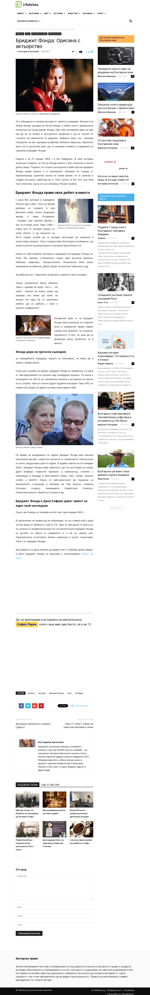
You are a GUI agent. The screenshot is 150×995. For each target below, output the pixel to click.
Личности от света (39, 34)
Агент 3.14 (102, 302)
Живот (21, 13)
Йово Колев (103, 479)
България (35, 13)
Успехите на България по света (113, 197)
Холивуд (79, 693)
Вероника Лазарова (107, 148)
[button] (130, 21)
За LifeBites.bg (98, 990)
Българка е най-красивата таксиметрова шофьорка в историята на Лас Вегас (114, 417)
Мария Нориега (105, 363)
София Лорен (27, 624)
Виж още (116, 507)
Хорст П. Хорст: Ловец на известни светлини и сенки (78, 725)
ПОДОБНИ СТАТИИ (28, 785)
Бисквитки (129, 990)
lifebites (102, 238)
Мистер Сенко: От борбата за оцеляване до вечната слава (27, 813)
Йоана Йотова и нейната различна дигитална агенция (79, 813)
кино (69, 693)
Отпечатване (79, 705)
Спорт (101, 13)
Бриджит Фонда (56, 693)
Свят (47, 13)
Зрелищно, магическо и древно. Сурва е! (33, 725)
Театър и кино (54, 34)
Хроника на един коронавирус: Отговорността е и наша (116, 356)
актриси (31, 693)
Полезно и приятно (28, 21)
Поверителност (114, 990)
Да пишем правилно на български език (112, 39)
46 (133, 148)
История (59, 13)
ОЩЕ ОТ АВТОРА (50, 785)
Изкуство (74, 13)
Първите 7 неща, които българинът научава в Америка (112, 231)
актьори (42, 693)
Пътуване (89, 13)
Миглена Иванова (107, 76)
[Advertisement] (77, 298)
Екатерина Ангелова (28, 51)
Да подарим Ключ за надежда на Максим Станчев (53, 843)
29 (133, 76)
